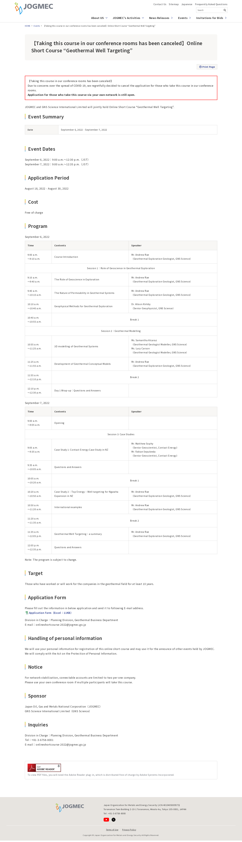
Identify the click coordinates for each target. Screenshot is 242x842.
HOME (28, 25)
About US (97, 18)
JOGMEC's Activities (126, 18)
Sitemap (174, 4)
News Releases (159, 18)
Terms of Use (112, 829)
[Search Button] (225, 10)
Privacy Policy (129, 829)
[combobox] (212, 10)
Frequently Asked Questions (211, 4)
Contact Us (159, 4)
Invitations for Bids (209, 18)
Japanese (186, 4)
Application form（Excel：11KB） (49, 613)
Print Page (207, 67)
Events (183, 18)
